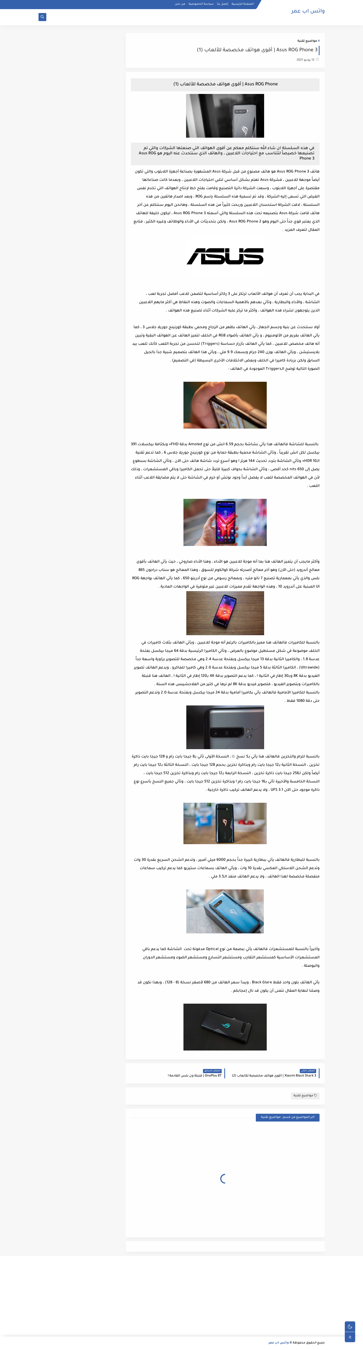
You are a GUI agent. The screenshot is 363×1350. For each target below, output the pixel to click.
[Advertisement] (279, 1296)
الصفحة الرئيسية (243, 4)
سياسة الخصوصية (201, 4)
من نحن (180, 4)
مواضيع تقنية (307, 41)
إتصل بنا (222, 4)
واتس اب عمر (308, 12)
